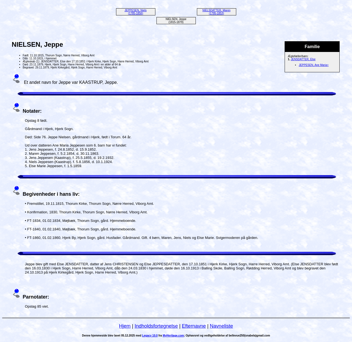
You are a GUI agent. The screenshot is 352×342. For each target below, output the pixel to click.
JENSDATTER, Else (303, 59)
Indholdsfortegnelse (156, 326)
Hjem (125, 326)
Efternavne (194, 326)
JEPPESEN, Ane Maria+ (314, 65)
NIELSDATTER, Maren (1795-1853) (216, 12)
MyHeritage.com (173, 335)
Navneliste (221, 326)
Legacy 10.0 (150, 335)
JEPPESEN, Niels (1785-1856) (136, 12)
